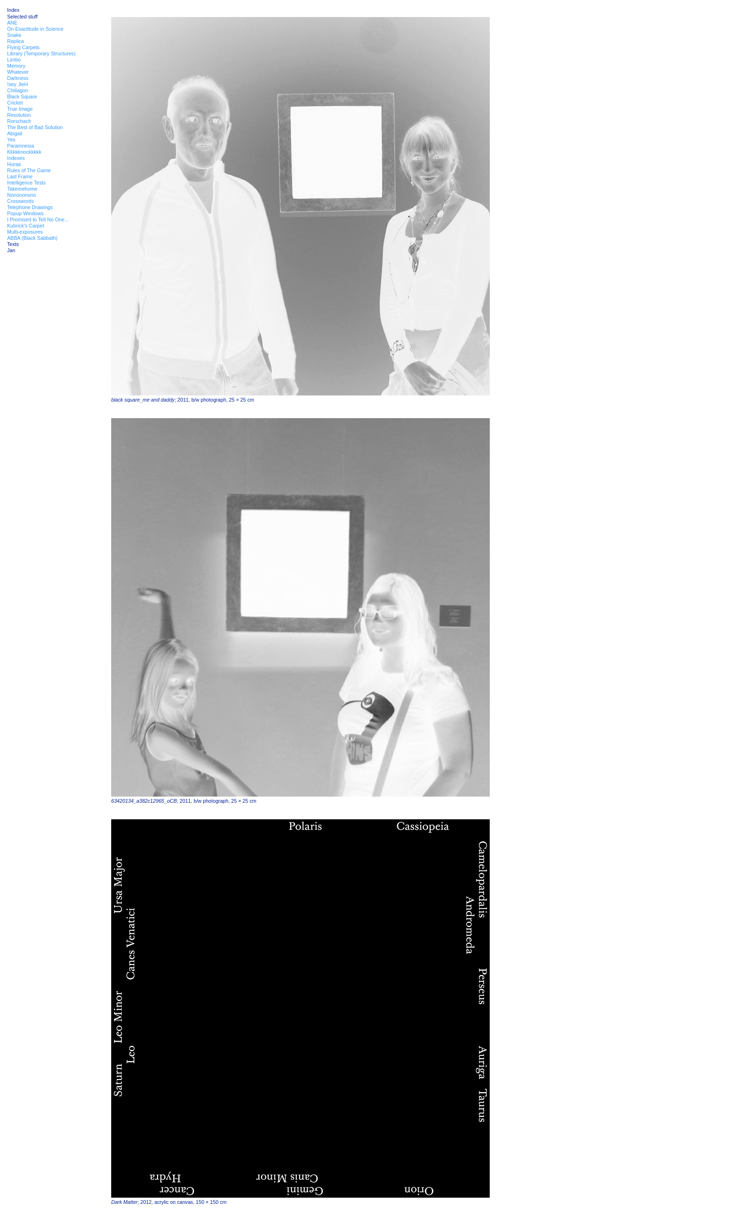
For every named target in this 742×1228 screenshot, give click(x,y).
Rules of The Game (29, 170)
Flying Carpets (23, 47)
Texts (13, 244)
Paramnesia (20, 146)
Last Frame (20, 176)
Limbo (14, 59)
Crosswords (20, 201)
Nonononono (21, 195)
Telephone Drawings (30, 207)
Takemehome (22, 189)
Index (13, 10)
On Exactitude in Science (35, 29)
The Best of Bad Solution (35, 127)
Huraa (14, 164)
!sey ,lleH (17, 84)
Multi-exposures (25, 232)
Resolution (19, 115)
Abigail (14, 133)
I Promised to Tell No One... (38, 219)
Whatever (18, 72)
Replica (15, 41)
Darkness (17, 78)
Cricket (15, 102)
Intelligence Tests (26, 182)
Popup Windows (25, 213)
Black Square (22, 96)
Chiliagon (17, 90)
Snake (14, 35)
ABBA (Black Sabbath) (32, 238)
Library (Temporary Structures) (41, 53)
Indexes (16, 158)
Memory (16, 66)
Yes (11, 139)
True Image (20, 109)
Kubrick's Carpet (25, 225)
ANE (12, 23)
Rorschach (19, 121)
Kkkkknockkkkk (24, 152)
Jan (11, 250)
